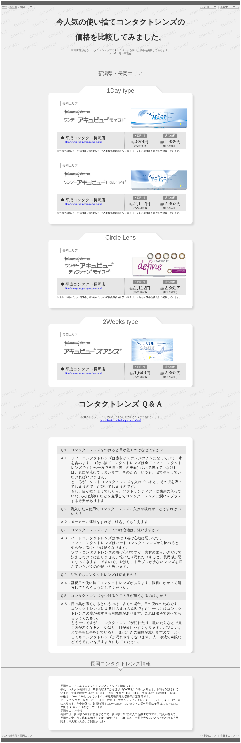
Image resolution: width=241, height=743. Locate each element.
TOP (4, 7)
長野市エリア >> (229, 7)
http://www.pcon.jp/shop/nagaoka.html (83, 142)
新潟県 (13, 7)
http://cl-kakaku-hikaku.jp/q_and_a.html (120, 420)
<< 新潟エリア (208, 7)
